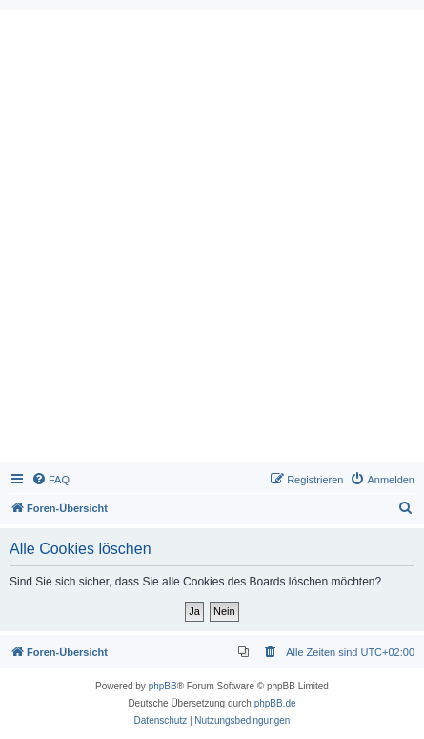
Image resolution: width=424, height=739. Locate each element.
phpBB (163, 686)
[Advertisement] (212, 241)
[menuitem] (50, 479)
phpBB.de (275, 703)
